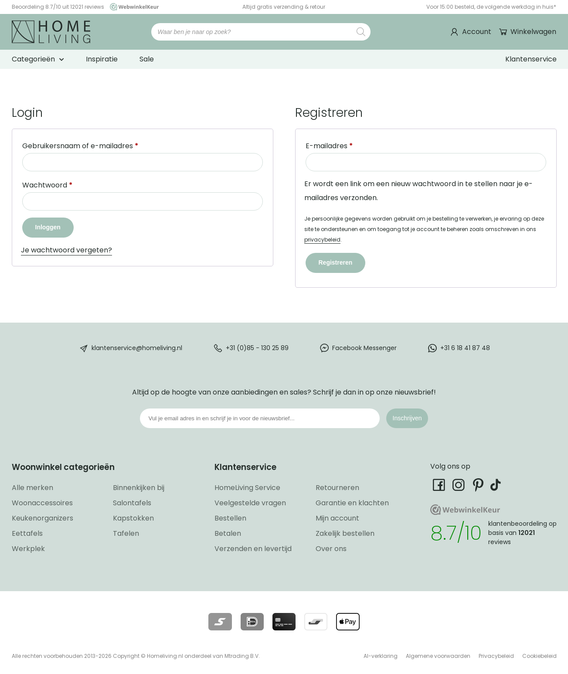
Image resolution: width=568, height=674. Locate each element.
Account (476, 32)
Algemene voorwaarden (438, 656)
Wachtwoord (47, 185)
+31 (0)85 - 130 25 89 (257, 348)
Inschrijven (407, 418)
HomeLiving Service (247, 488)
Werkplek (28, 549)
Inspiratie (102, 59)
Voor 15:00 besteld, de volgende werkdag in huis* (491, 6)
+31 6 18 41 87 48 (465, 348)
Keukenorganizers (42, 518)
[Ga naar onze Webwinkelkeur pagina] (132, 6)
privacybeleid (322, 239)
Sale (146, 59)
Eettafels (27, 533)
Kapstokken (133, 518)
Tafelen (126, 533)
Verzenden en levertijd (253, 549)
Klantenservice (531, 59)
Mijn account (337, 518)
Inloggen (48, 227)
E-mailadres (329, 146)
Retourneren (337, 488)
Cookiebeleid (539, 656)
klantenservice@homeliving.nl (137, 348)
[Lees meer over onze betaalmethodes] (219, 621)
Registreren (336, 262)
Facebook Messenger (364, 348)
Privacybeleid (496, 656)
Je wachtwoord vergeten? (66, 250)
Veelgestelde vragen (250, 503)
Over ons (331, 549)
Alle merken (32, 488)
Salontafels (132, 503)
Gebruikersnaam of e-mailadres (80, 146)
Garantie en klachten (352, 503)
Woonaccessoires (42, 503)
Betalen (227, 533)
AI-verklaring (381, 656)
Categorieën (33, 59)
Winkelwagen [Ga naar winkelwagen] (532, 32)
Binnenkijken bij (138, 488)
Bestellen (230, 518)
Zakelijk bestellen (345, 533)
